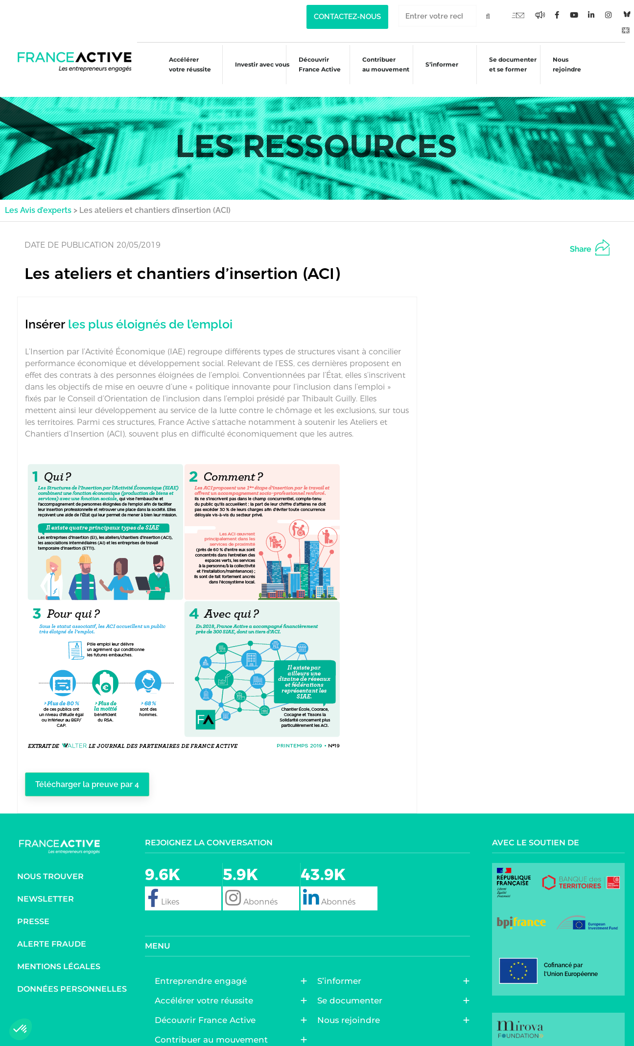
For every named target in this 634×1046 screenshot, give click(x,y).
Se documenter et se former (512, 64)
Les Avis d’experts (38, 197)
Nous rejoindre (568, 64)
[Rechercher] (488, 16)
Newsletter (45, 887)
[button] (20, 1029)
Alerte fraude (51, 932)
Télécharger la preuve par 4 (96, 772)
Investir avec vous (255, 66)
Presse (33, 909)
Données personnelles (72, 977)
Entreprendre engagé (203, 969)
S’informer (440, 66)
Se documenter (352, 989)
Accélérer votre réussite (180, 64)
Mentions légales (58, 954)
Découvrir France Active (314, 64)
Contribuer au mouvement (381, 64)
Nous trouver (50, 864)
